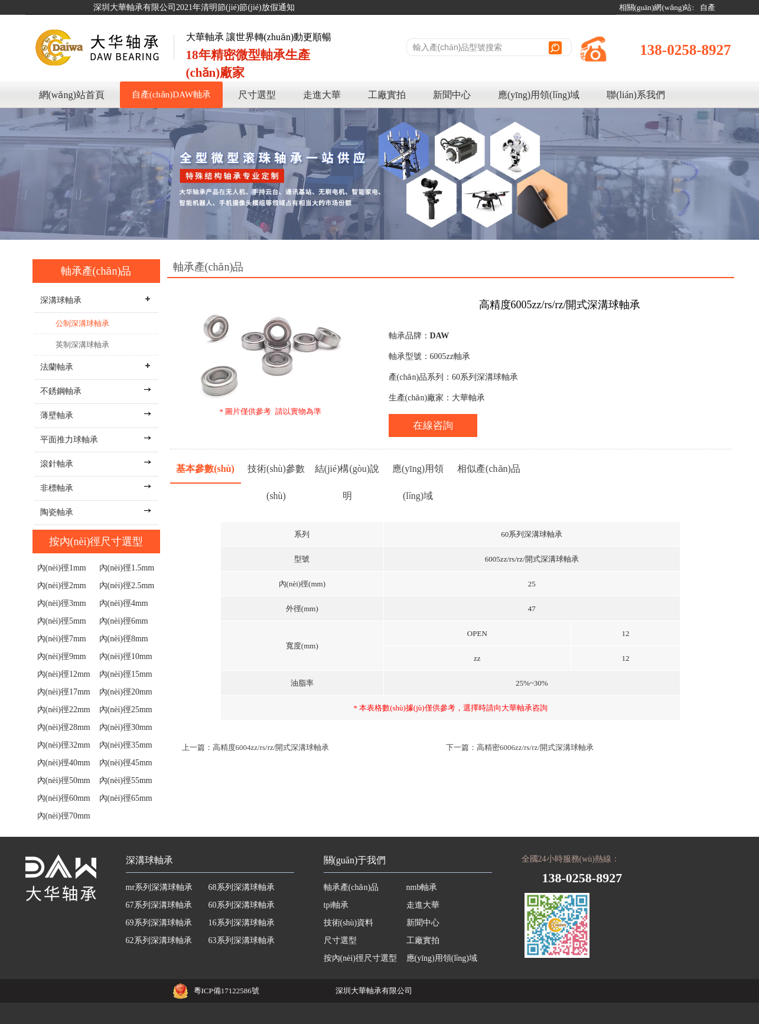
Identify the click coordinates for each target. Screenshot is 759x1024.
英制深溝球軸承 (82, 344)
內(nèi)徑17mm (63, 691)
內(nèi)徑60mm (63, 798)
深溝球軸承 (149, 860)
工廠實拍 (387, 95)
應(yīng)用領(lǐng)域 (538, 95)
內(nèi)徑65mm (125, 798)
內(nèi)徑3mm (61, 603)
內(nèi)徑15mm (125, 674)
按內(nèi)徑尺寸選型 (96, 541)
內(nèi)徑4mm (123, 603)
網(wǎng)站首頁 (72, 95)
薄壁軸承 (56, 415)
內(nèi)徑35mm (125, 745)
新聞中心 (452, 95)
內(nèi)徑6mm (123, 621)
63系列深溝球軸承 (242, 940)
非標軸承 (56, 488)
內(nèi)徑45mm (125, 762)
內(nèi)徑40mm (63, 762)
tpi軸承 (336, 905)
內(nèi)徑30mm (125, 727)
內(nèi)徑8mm (123, 638)
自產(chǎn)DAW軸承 (171, 94)
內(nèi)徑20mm (125, 691)
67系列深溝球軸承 (159, 905)
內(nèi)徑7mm (61, 638)
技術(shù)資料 (349, 922)
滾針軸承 (56, 463)
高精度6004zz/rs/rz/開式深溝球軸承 (271, 747)
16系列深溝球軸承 (242, 922)
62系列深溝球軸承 (159, 940)
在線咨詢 (433, 425)
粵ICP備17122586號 (226, 990)
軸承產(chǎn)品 (96, 271)
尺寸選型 (257, 95)
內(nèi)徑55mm (125, 780)
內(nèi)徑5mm (61, 621)
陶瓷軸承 (56, 512)
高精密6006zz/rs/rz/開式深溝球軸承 (535, 747)
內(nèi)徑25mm (125, 709)
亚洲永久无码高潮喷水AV (43, 1018)
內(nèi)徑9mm (61, 656)
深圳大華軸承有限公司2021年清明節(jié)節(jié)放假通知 (194, 7)
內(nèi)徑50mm (63, 780)
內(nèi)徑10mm (125, 656)
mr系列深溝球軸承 (159, 887)
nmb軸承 (422, 887)
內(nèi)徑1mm (61, 567)
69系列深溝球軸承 (159, 922)
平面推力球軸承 (69, 439)
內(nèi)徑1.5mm (127, 567)
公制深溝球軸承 (82, 323)
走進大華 (322, 95)
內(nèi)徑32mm (63, 745)
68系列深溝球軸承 (242, 887)
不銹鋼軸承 (61, 391)
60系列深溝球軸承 (242, 905)
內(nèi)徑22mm (63, 709)
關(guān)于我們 (355, 860)
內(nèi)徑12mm (63, 674)
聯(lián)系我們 (636, 95)
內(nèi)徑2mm (61, 585)
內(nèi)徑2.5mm (127, 585)
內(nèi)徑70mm (63, 815)
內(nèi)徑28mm (63, 727)
